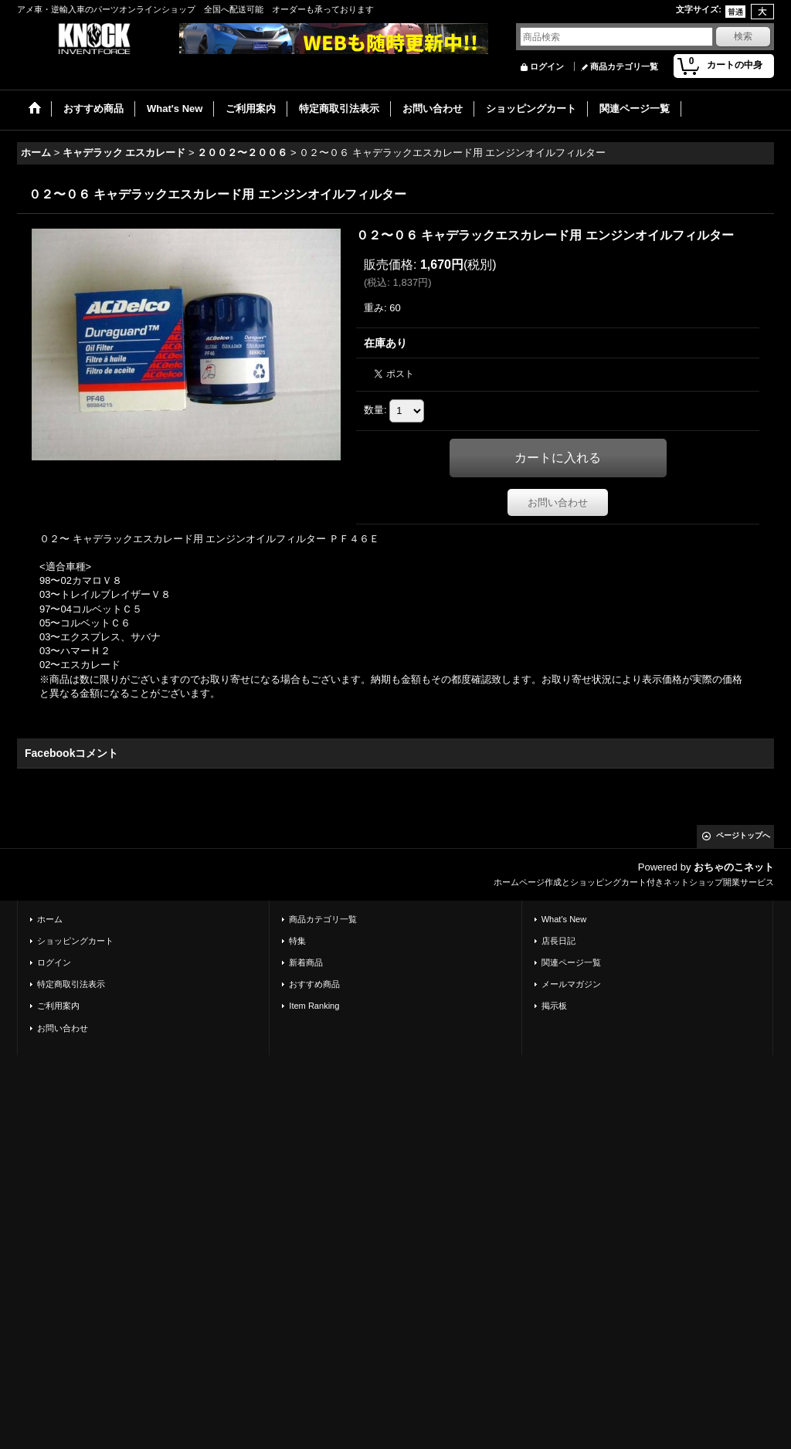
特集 (297, 940)
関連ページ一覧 (571, 962)
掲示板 (554, 1005)
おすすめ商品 (314, 984)
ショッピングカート (75, 940)
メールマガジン (571, 984)
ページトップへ (743, 835)
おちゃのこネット (734, 867)
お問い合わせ (558, 502)
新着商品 (306, 962)
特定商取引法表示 (71, 984)
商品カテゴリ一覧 (624, 66)
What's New (564, 919)
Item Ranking (314, 1005)
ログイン (547, 66)
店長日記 (558, 940)
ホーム (50, 919)
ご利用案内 (58, 1005)
